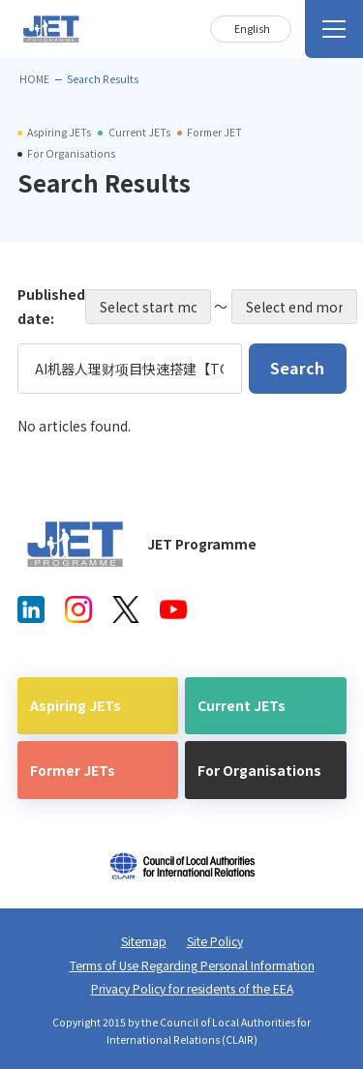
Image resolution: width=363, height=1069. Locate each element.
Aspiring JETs (75, 705)
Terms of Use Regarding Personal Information (192, 965)
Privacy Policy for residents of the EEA (192, 988)
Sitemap (143, 941)
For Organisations (259, 770)
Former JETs (72, 770)
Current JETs (241, 705)
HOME (34, 79)
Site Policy (215, 941)
